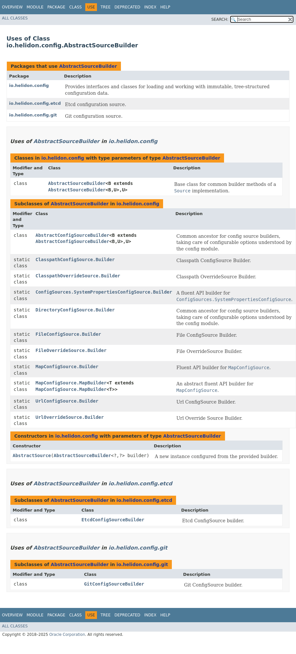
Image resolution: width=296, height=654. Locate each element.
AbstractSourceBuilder (88, 66)
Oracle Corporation (67, 634)
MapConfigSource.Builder (67, 366)
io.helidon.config (29, 85)
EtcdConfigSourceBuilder (112, 519)
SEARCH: (220, 19)
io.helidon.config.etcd (35, 103)
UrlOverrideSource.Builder (70, 417)
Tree (106, 7)
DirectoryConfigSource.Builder (75, 309)
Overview (12, 7)
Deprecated (127, 7)
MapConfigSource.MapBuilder (71, 382)
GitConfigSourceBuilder (114, 584)
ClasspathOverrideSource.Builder (78, 275)
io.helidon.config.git (33, 115)
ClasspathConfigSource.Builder (75, 259)
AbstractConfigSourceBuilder (73, 235)
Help (165, 7)
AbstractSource (32, 455)
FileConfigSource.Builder (68, 334)
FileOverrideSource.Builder (71, 350)
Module (35, 7)
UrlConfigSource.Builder (67, 401)
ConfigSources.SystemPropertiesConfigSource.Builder (104, 292)
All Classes (15, 18)
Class (75, 7)
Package (56, 7)
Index (150, 7)
